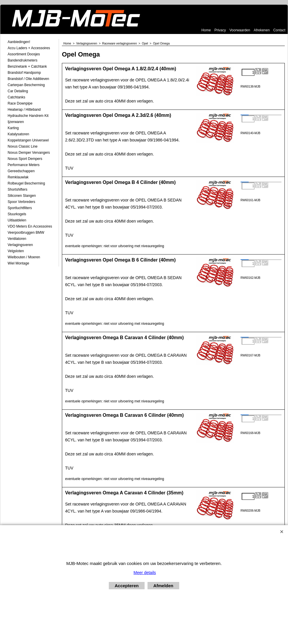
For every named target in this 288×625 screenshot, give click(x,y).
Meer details (144, 572)
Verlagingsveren (20, 245)
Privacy (220, 30)
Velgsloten (16, 251)
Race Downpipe (20, 103)
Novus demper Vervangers (29, 153)
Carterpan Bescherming (26, 85)
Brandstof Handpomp (24, 73)
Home (206, 30)
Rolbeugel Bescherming (26, 183)
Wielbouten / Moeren (24, 257)
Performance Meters (24, 165)
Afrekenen (262, 30)
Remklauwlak (18, 177)
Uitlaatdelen (17, 220)
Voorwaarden (239, 30)
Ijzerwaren (16, 122)
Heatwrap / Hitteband (24, 109)
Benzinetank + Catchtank (27, 66)
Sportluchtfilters (20, 208)
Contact (279, 30)
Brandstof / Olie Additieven (28, 79)
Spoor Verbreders (21, 202)
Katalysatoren (18, 134)
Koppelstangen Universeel (28, 140)
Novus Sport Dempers (25, 159)
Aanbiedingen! (19, 42)
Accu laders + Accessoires (29, 48)
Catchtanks (16, 97)
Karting (13, 128)
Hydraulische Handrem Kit (28, 116)
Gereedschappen (21, 171)
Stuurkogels (17, 214)
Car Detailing (18, 91)
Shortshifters (17, 189)
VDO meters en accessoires (30, 226)
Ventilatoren (17, 239)
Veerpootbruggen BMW (26, 232)
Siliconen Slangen (22, 196)
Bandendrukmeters (22, 60)
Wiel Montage (18, 263)
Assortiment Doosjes (24, 54)
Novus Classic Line (23, 146)
